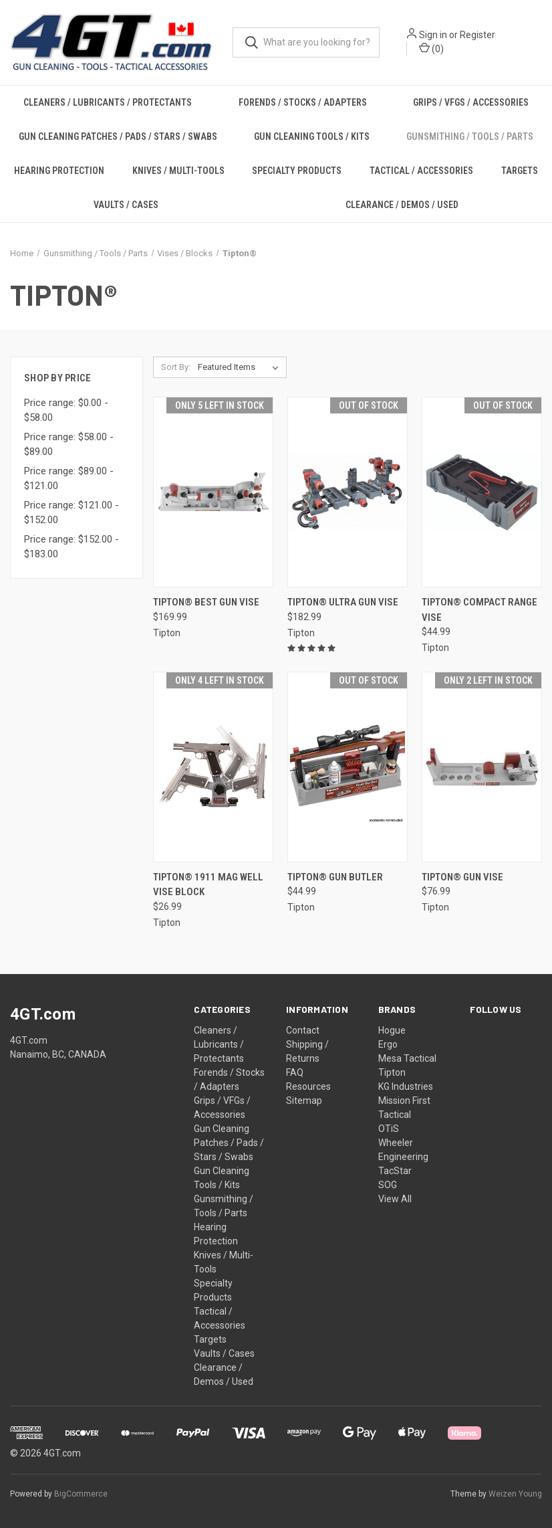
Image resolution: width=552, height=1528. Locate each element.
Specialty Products (296, 170)
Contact (302, 1030)
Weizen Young (515, 1494)
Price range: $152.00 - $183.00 (71, 547)
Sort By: (175, 367)
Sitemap (304, 1100)
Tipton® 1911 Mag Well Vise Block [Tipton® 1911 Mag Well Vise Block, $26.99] (208, 884)
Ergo (388, 1044)
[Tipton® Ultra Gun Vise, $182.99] (347, 492)
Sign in (434, 35)
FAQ (294, 1072)
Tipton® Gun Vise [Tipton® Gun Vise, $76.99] (462, 877)
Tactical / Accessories (421, 170)
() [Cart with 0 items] (432, 49)
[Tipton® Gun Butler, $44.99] (347, 767)
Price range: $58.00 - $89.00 (69, 444)
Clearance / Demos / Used (402, 204)
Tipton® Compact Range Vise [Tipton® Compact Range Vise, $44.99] (479, 610)
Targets (519, 170)
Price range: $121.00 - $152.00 (71, 513)
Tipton (392, 1072)
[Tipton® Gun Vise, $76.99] (481, 767)
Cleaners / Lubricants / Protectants (107, 102)
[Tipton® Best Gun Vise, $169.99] (213, 492)
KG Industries (405, 1086)
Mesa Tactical (407, 1058)
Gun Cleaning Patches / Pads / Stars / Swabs (118, 136)
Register (478, 35)
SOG (387, 1184)
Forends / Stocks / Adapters (303, 102)
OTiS (388, 1128)
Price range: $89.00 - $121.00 (69, 478)
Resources (308, 1086)
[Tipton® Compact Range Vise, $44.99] (481, 492)
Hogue (392, 1030)
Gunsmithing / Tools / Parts (469, 136)
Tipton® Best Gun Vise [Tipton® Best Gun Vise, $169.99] (206, 602)
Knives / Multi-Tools (178, 170)
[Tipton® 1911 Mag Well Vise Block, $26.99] (213, 767)
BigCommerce (81, 1494)
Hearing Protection (59, 170)
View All (395, 1198)
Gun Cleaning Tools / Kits (312, 136)
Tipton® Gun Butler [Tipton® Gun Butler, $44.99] (335, 877)
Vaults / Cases (126, 204)
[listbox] (241, 367)
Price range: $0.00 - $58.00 (66, 410)
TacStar (395, 1170)
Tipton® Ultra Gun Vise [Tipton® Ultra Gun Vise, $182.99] (342, 602)
